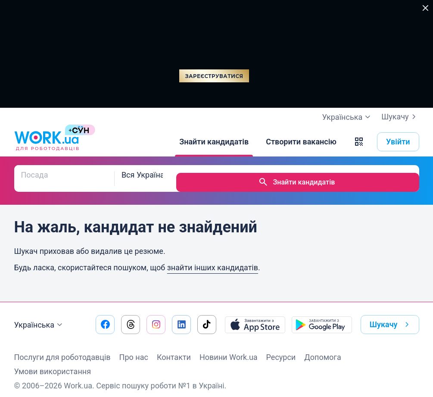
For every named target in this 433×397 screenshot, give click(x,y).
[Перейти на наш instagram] (155, 316)
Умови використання (52, 363)
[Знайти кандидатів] (214, 141)
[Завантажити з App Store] (255, 316)
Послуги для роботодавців (62, 349)
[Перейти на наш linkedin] (181, 316)
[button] (358, 141)
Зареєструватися (214, 76)
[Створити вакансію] (301, 141)
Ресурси (281, 349)
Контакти (174, 349)
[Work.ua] (46, 142)
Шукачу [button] (391, 317)
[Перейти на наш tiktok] (206, 316)
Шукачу (400, 117)
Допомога (322, 349)
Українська (39, 317)
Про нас (133, 349)
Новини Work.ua (228, 349)
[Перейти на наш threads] (130, 316)
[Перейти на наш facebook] (105, 316)
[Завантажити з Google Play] (322, 316)
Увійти (398, 141)
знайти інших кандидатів (212, 259)
